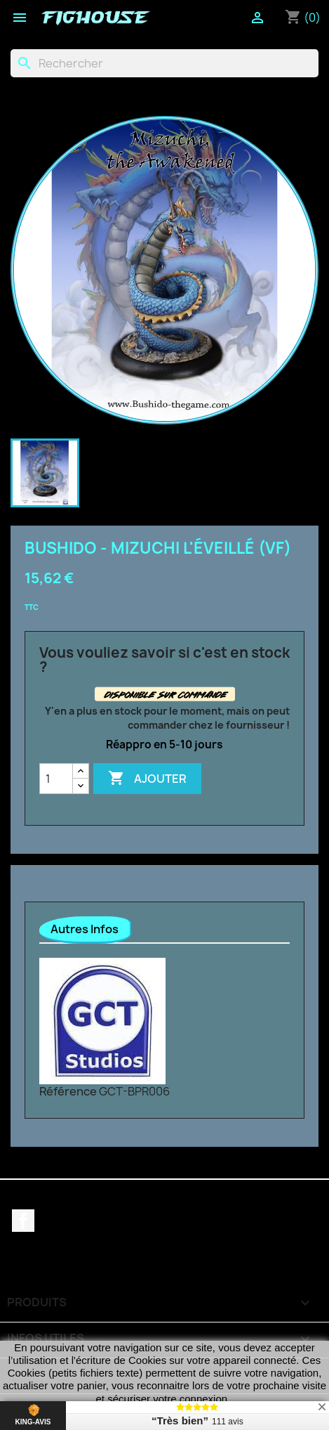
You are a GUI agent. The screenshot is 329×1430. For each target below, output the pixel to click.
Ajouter (147, 778)
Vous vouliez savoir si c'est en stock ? (164, 660)
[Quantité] (56, 778)
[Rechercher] (164, 63)
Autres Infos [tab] (85, 929)
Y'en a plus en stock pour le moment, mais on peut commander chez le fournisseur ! (167, 718)
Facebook (23, 1220)
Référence (68, 1091)
